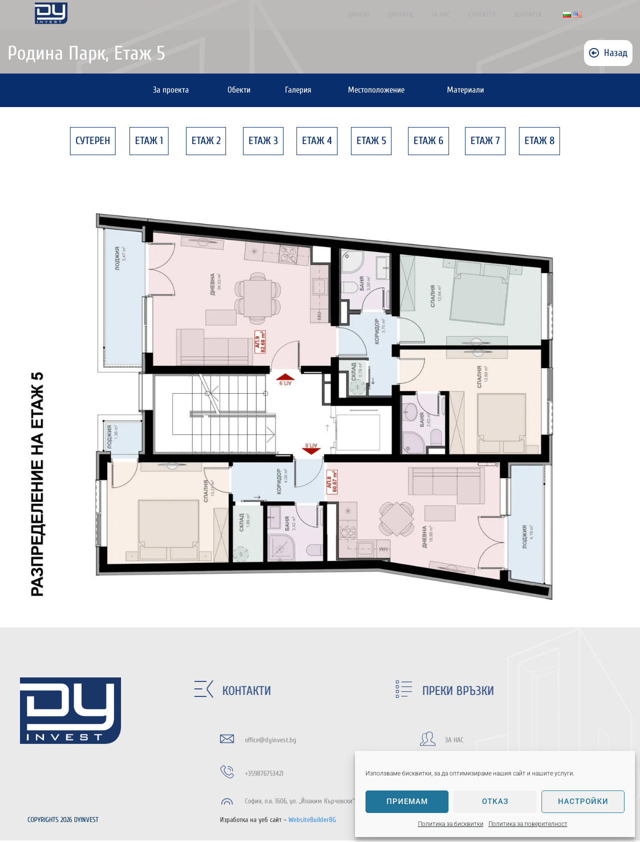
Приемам (407, 801)
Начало (377, 15)
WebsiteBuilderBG (312, 821)
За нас (453, 15)
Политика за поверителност (528, 823)
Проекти (416, 15)
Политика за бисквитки (451, 823)
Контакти (534, 15)
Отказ (495, 801)
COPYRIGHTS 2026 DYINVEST (64, 821)
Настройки (583, 801)
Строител (491, 15)
